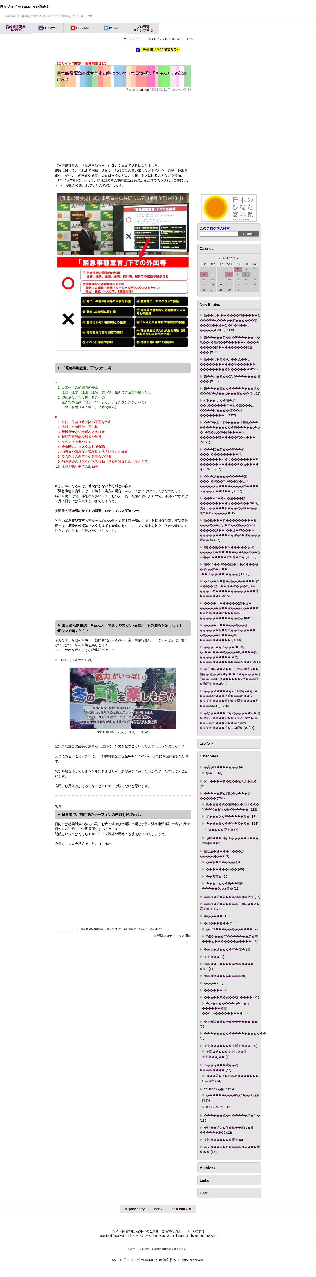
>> (238, 258)
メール (191, 1231)
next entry (179, 1209)
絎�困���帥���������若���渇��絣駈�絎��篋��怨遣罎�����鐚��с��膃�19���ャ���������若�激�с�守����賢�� (230, 530)
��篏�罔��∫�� (220, 862)
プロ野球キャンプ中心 (143, 28)
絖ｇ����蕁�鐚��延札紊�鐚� (230, 781)
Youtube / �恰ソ (215, 1089)
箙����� (213, 916)
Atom (124, 1235)
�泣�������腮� (221, 1140)
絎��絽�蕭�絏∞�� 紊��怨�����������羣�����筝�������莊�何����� (228, 364)
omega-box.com (206, 1235)
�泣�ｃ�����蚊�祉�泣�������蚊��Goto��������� (226, 1008)
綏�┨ (210, 773)
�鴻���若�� (216, 923)
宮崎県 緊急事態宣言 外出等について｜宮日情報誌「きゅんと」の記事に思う (122, 76)
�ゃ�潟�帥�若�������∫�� (231, 1021)
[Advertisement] (123, 127)
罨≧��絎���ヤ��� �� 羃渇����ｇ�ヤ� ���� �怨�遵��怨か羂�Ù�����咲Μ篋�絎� (230, 552)
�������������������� (235, 1033)
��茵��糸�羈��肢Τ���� (228, 997)
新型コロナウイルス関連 (174, 936)
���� (210, 983)
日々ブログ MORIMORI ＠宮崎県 (24, 7)
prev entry (137, 1209)
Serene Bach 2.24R (162, 1235)
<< (220, 258)
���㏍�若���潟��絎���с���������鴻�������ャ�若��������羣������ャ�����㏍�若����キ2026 (229, 459)
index (158, 1209)
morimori (143, 89)
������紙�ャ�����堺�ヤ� (232, 1115)
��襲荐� (214, 876)
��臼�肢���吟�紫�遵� (228, 823)
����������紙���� (227, 1046)
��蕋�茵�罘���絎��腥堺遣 (229, 897)
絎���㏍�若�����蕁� (228, 816)
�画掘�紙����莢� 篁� (224, 949)
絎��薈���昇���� (222, 976)
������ (213, 990)
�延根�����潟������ (229, 929)
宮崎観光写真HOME (16, 28)
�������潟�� (221, 869)
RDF (117, 1235)
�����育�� (220, 830)
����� (211, 957)
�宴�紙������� (221, 767)
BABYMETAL (215, 1107)
